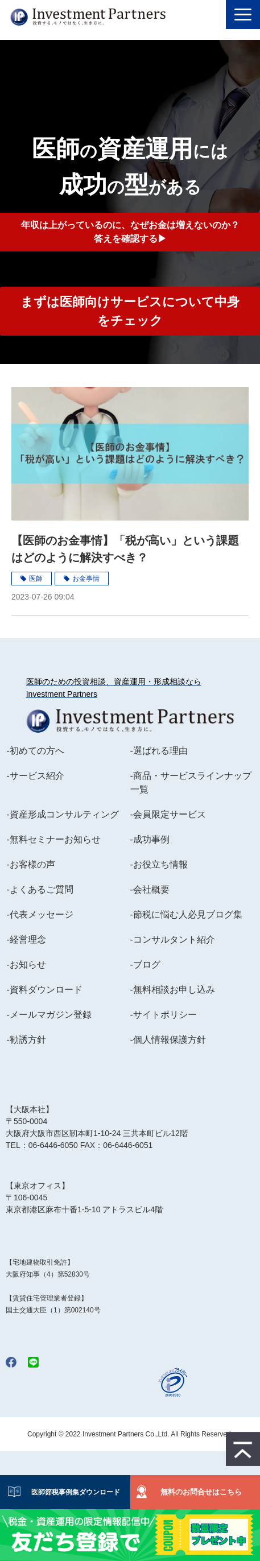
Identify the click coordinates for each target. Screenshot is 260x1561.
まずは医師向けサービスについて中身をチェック (130, 311)
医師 (36, 579)
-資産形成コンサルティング (62, 814)
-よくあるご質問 (39, 889)
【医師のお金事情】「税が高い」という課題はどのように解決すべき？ (125, 549)
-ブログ (145, 964)
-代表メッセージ (39, 914)
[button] (243, 14)
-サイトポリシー (163, 1014)
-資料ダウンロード (44, 989)
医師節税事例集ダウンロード (72, 1492)
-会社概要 (150, 889)
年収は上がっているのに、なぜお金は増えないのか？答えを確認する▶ (130, 231)
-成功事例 (150, 839)
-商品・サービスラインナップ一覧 (190, 782)
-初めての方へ (35, 750)
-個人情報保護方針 (168, 1039)
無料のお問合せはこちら (201, 1492)
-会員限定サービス (168, 814)
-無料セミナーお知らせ (53, 839)
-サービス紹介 (35, 775)
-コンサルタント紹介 (172, 939)
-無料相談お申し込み (172, 989)
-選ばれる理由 (159, 750)
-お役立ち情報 (159, 864)
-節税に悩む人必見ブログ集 (186, 914)
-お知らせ (26, 964)
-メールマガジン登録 (48, 1014)
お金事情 (86, 579)
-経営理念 (26, 939)
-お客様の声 (30, 864)
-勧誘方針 (26, 1039)
